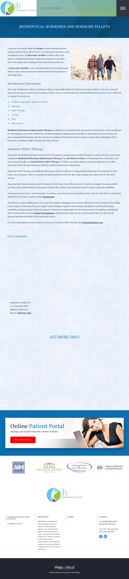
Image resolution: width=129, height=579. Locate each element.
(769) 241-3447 (24, 313)
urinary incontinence (45, 213)
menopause (48, 196)
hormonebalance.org (92, 222)
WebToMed (75, 572)
